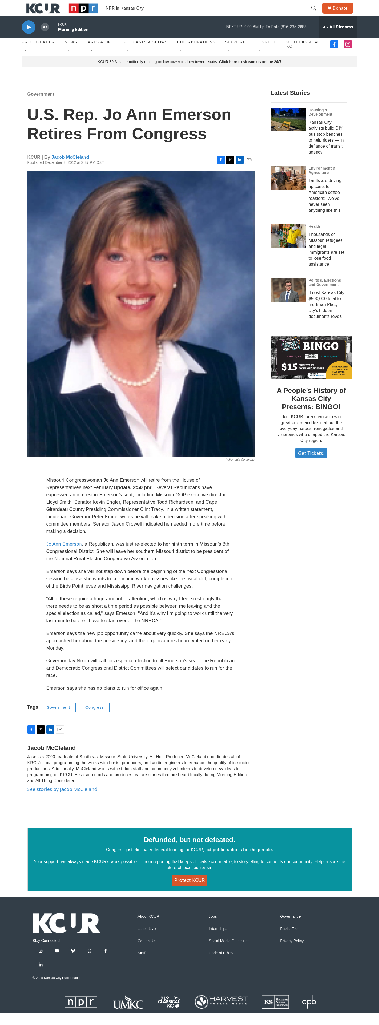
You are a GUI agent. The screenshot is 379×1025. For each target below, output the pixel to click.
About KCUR (148, 929)
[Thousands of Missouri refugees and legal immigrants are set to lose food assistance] (288, 248)
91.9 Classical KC (302, 56)
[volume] (45, 39)
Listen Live (147, 941)
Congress (94, 719)
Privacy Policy (292, 953)
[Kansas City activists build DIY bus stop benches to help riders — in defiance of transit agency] (288, 132)
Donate (343, 14)
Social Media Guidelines (229, 953)
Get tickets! (311, 465)
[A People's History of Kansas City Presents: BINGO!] (311, 370)
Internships (218, 941)
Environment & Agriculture (322, 182)
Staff (142, 965)
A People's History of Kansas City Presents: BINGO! (311, 411)
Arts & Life (101, 54)
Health (314, 238)
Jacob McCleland (70, 169)
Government (40, 106)
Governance (290, 929)
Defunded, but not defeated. (189, 852)
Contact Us (147, 953)
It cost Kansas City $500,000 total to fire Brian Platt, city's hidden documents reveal (327, 316)
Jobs (213, 929)
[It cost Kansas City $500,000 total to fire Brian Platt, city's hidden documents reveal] (288, 302)
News (71, 54)
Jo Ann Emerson (64, 556)
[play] (28, 39)
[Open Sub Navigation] (26, 63)
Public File (289, 941)
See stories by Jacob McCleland (62, 801)
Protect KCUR (38, 54)
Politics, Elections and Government (325, 294)
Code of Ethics (221, 965)
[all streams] (338, 39)
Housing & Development (320, 124)
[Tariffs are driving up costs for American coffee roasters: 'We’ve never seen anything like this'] (288, 190)
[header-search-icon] (316, 14)
